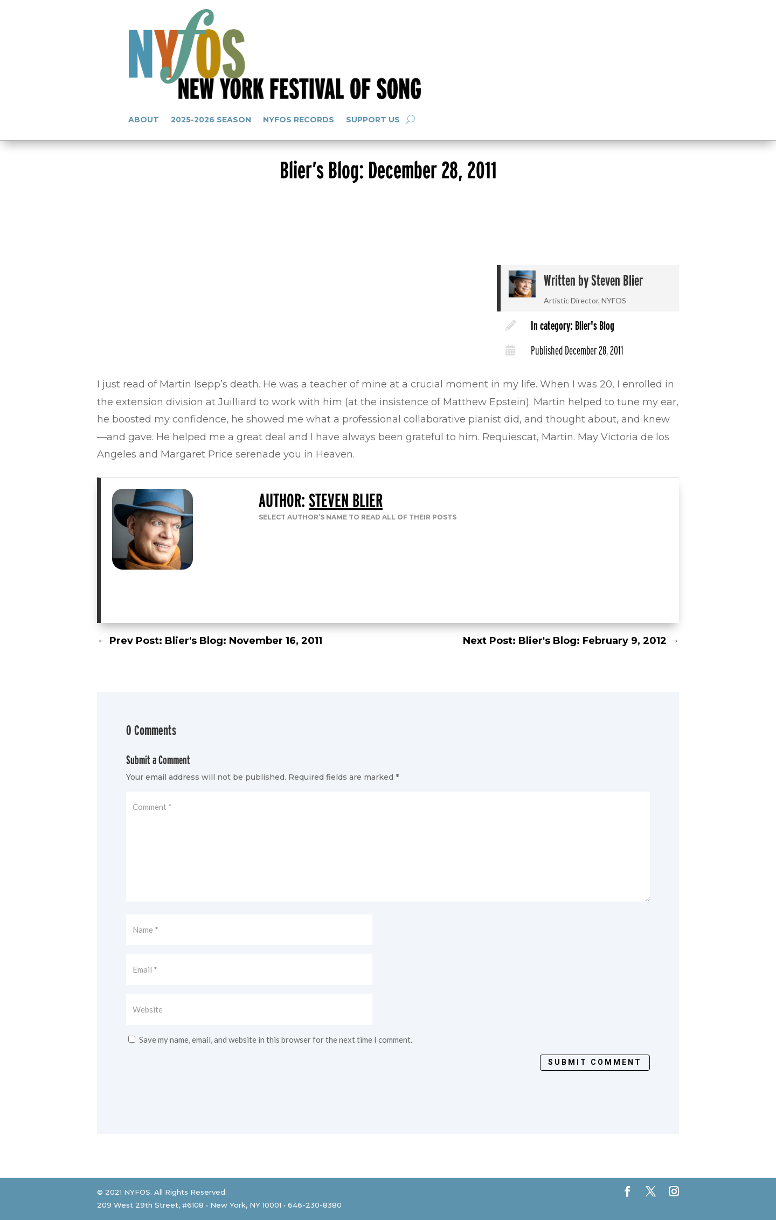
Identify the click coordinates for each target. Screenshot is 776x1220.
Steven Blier (617, 280)
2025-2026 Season (211, 119)
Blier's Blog (594, 325)
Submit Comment (595, 1062)
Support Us (373, 119)
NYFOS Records (298, 119)
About (143, 119)
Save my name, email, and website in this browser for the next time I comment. (275, 1039)
